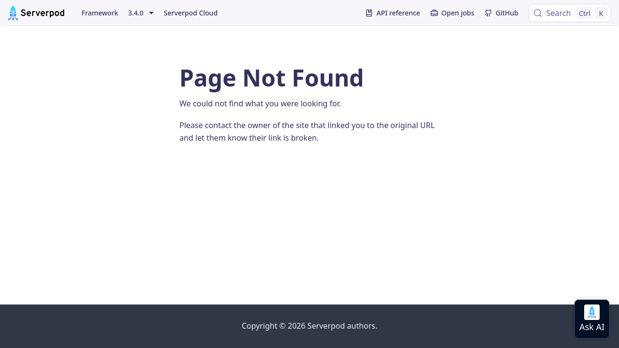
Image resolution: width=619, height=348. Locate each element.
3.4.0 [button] (136, 13)
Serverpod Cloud (191, 12)
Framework (100, 12)
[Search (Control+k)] (570, 13)
